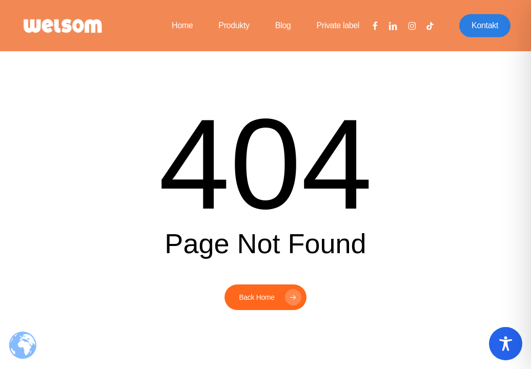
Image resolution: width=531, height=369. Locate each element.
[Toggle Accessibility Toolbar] (505, 343)
